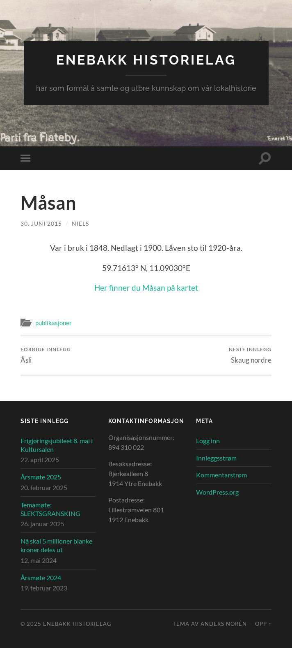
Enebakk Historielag (146, 59)
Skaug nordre (250, 355)
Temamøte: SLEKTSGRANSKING (50, 509)
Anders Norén (224, 623)
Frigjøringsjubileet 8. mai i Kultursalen (57, 445)
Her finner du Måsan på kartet (146, 287)
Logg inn (208, 440)
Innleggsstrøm (216, 458)
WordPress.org (217, 492)
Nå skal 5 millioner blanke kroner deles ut (56, 545)
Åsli (46, 355)
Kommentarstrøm (221, 475)
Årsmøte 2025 (41, 477)
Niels (80, 223)
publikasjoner (53, 322)
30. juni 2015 (41, 223)
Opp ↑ (263, 623)
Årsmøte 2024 (41, 577)
